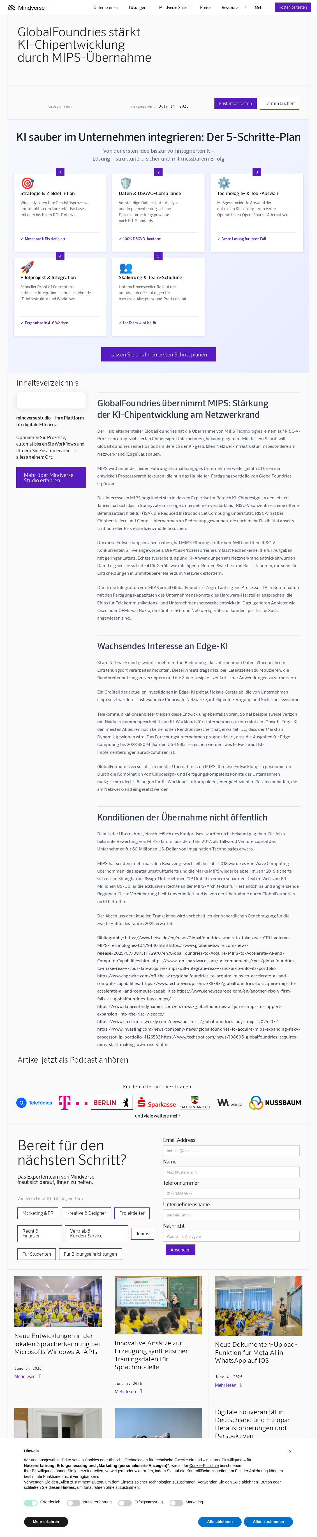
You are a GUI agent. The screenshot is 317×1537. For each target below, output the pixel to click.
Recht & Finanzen (31, 1233)
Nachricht (174, 1225)
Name (170, 1161)
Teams (142, 1233)
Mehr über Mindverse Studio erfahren (48, 477)
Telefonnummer (181, 1182)
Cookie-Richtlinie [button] (204, 1465)
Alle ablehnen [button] (220, 1521)
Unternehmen (106, 7)
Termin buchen (280, 103)
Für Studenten (36, 1254)
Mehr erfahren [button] (46, 1521)
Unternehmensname (186, 1204)
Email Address (179, 1139)
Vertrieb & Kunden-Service (86, 1233)
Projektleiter (132, 1213)
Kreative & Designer (86, 1213)
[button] (290, 1451)
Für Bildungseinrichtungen (90, 1254)
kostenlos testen (235, 103)
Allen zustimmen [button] (268, 1521)
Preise (205, 7)
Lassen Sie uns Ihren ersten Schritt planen (158, 354)
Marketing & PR (38, 1213)
